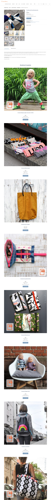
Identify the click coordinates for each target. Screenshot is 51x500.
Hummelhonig (6, 7)
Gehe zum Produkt (25, 119)
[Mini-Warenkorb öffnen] (34, 4)
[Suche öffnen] (49, 4)
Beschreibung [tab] (6, 48)
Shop (10, 7)
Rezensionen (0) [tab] (13, 48)
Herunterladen (29, 18)
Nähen (34, 21)
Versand (26, 172)
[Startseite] (4, 1)
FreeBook (32, 22)
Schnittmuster (14, 7)
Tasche (35, 22)
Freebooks (18, 7)
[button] (23, 11)
